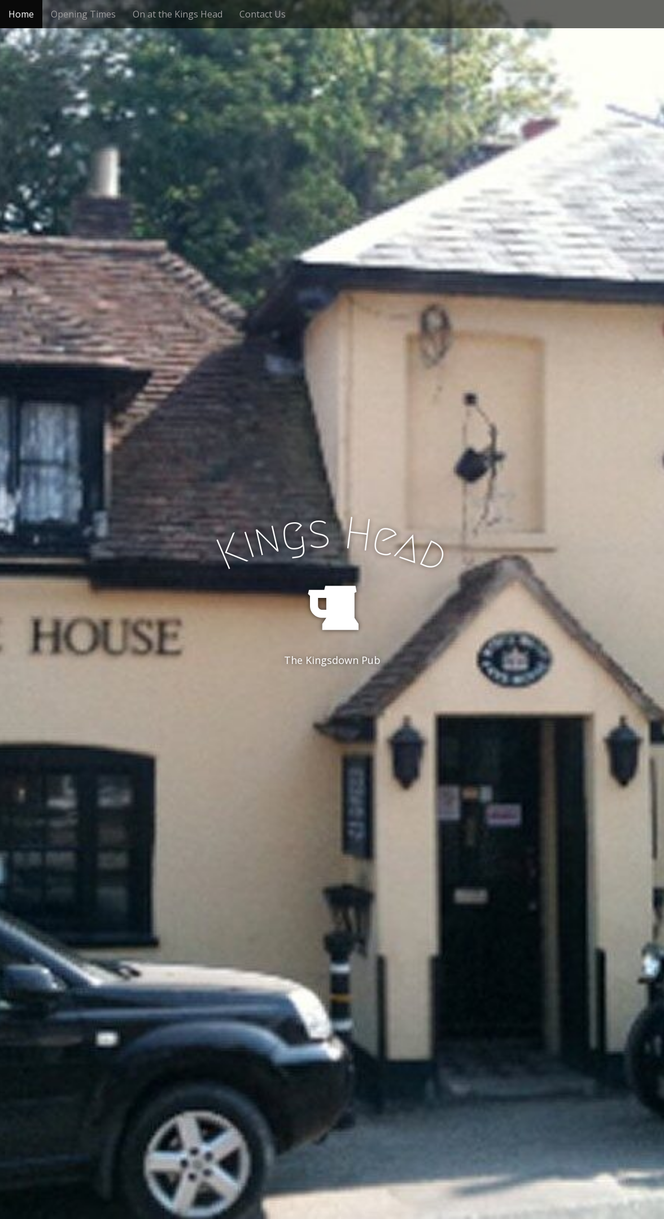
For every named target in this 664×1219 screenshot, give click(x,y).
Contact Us (262, 14)
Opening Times (83, 14)
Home (21, 14)
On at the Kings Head (177, 14)
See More (332, 706)
